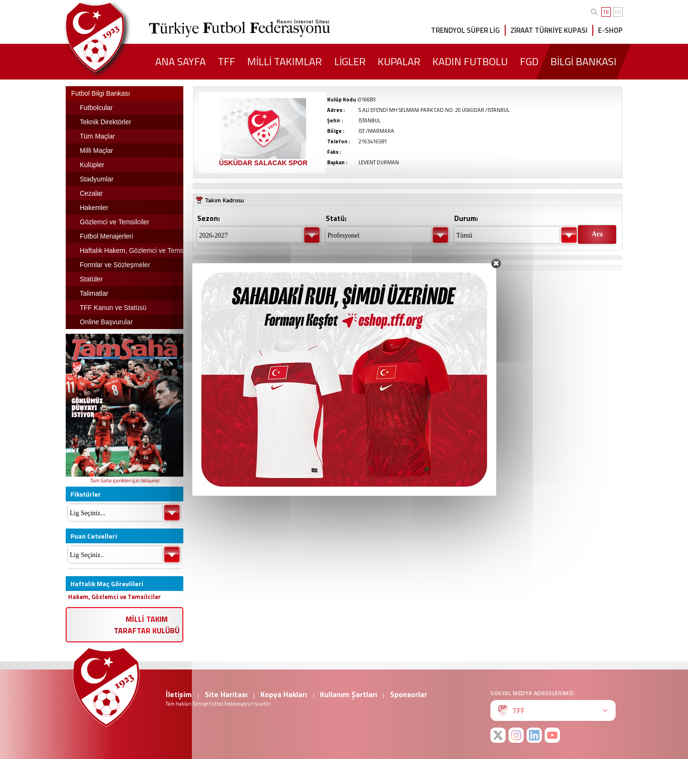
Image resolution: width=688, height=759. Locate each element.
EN (618, 12)
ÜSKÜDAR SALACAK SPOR (263, 163)
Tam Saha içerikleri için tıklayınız (124, 480)
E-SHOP (610, 30)
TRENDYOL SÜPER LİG (465, 30)
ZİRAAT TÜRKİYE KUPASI (549, 30)
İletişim (179, 694)
